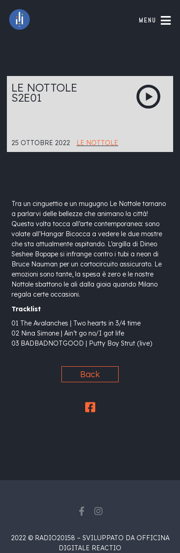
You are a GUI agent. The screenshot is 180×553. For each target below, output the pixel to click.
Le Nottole (97, 143)
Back (90, 374)
